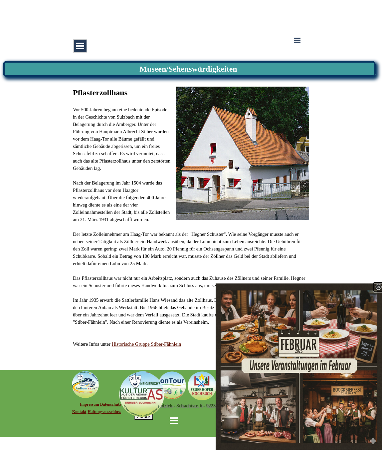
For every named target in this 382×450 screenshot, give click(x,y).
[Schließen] (378, 287)
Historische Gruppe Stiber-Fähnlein (146, 344)
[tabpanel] (191, 217)
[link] (299, 366)
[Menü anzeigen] (80, 46)
